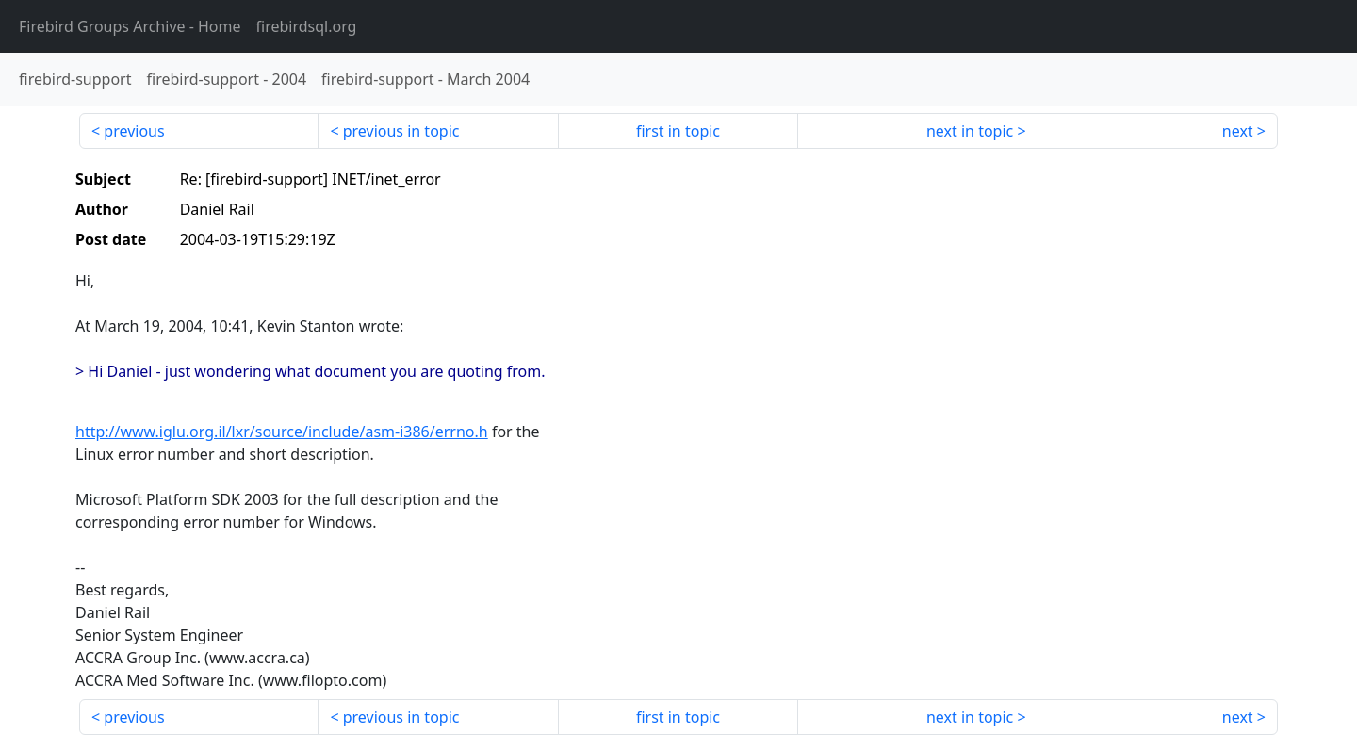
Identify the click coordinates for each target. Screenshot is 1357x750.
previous (134, 131)
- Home (130, 26)
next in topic (969, 131)
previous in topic (401, 131)
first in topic (678, 131)
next (1237, 131)
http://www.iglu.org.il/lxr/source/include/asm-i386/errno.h (281, 431)
